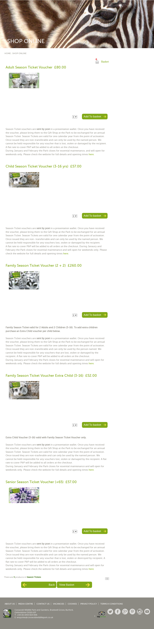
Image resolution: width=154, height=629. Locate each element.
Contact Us (42, 604)
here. (91, 154)
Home (7, 53)
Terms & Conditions (111, 604)
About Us (10, 604)
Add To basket (92, 116)
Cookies (72, 604)
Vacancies (58, 604)
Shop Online (19, 53)
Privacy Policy (88, 604)
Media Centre (25, 604)
